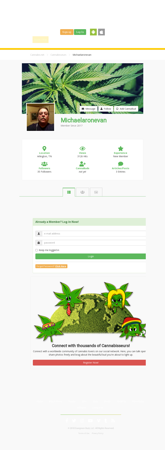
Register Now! (90, 362)
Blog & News (71, 39)
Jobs (99, 39)
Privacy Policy (97, 433)
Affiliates (81, 407)
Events (122, 39)
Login (91, 256)
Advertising (138, 401)
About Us (121, 401)
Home (40, 401)
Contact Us (97, 407)
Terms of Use (83, 433)
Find (56, 39)
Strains (88, 39)
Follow (105, 108)
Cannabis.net (37, 54)
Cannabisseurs (58, 54)
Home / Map (40, 39)
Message (88, 108)
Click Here (60, 266)
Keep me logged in (47, 250)
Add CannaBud (126, 108)
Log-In (80, 32)
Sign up (66, 32)
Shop (110, 39)
